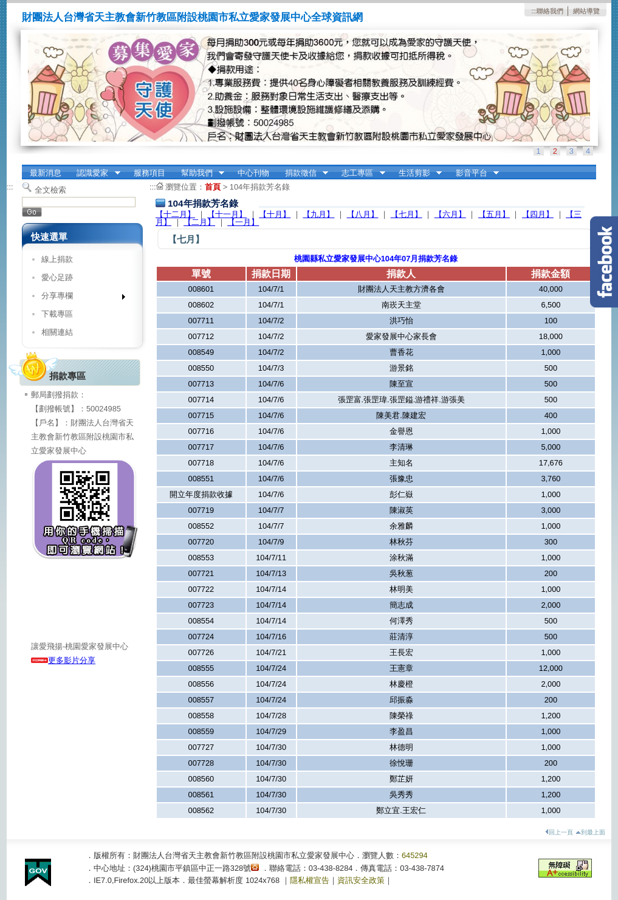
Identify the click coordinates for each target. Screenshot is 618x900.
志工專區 (359, 173)
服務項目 (149, 172)
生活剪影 (416, 173)
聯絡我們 (550, 11)
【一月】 (243, 222)
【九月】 (318, 214)
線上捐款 (57, 259)
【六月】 (450, 214)
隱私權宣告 (309, 880)
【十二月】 (175, 214)
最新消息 (45, 172)
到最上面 (590, 832)
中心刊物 (253, 172)
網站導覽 (586, 11)
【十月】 (274, 214)
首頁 (213, 186)
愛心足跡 (57, 277)
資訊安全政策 (361, 880)
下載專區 (57, 313)
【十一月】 (227, 214)
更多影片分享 (63, 660)
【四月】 (538, 214)
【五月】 (494, 214)
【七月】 (406, 214)
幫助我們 (198, 173)
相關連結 (57, 332)
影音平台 (473, 173)
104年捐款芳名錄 (260, 186)
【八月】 (363, 214)
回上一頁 (559, 832)
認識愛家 (94, 173)
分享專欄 (79, 298)
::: (534, 11)
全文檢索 (50, 189)
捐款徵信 (302, 173)
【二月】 (199, 222)
